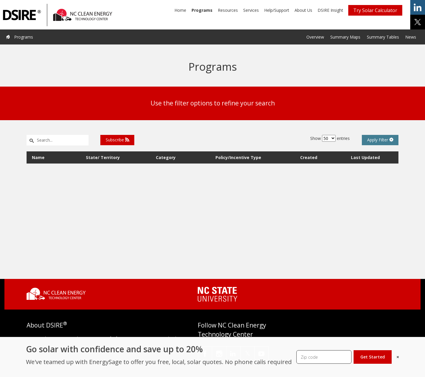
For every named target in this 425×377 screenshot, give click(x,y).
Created (308, 157)
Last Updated (365, 157)
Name (38, 157)
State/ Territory (103, 157)
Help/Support (276, 10)
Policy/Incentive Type (238, 157)
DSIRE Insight (330, 10)
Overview (315, 37)
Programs (202, 10)
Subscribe (117, 140)
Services (251, 10)
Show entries (330, 138)
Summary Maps (345, 37)
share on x (417, 22)
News (410, 37)
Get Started (372, 357)
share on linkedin (417, 7)
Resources (228, 10)
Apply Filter (380, 140)
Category (166, 157)
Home (180, 10)
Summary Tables (383, 37)
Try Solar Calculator (375, 10)
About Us (303, 10)
